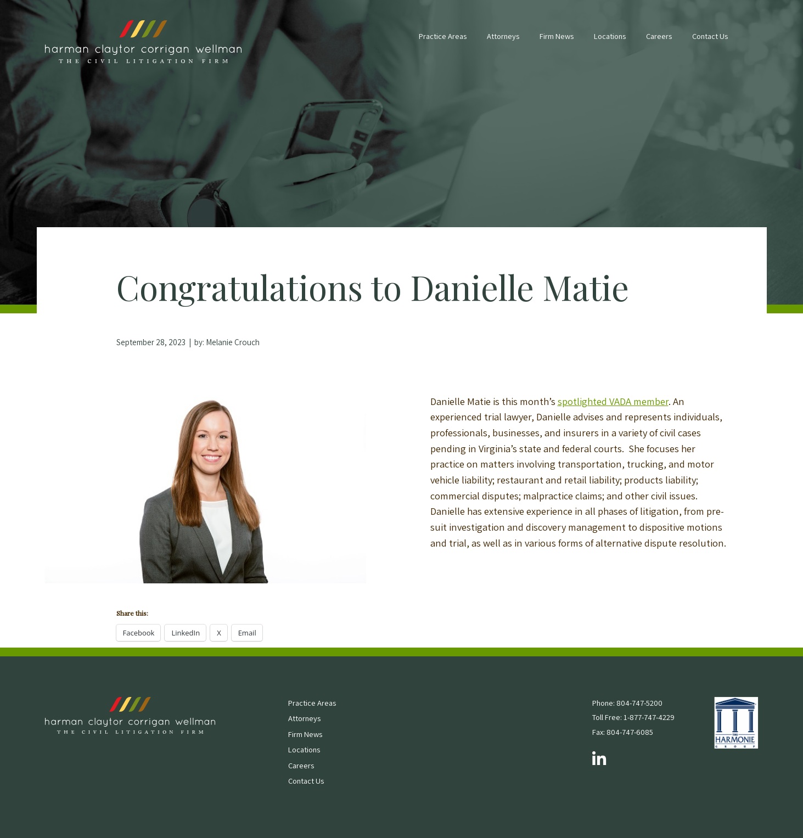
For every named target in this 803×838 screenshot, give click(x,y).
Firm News (557, 36)
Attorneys (503, 36)
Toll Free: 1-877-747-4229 (633, 717)
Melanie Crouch (233, 342)
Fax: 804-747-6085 (622, 732)
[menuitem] (443, 42)
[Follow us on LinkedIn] (599, 759)
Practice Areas (443, 36)
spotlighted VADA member (613, 401)
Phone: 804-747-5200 (627, 703)
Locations (610, 36)
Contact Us (710, 36)
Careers (659, 36)
